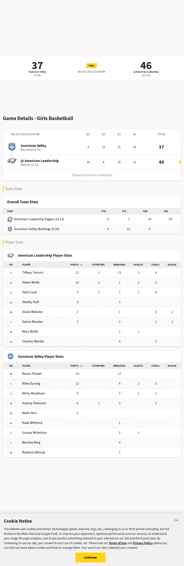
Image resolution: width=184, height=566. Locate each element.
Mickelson (34, 432)
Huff (30, 302)
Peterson (34, 403)
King (31, 442)
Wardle (33, 341)
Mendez (32, 321)
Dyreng (31, 383)
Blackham (33, 393)
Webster (32, 312)
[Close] (176, 523)
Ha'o (29, 413)
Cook (29, 292)
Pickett (32, 373)
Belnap (33, 452)
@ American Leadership (146, 71)
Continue (90, 560)
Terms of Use (117, 545)
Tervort (32, 272)
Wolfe (31, 282)
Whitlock (32, 423)
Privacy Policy (143, 545)
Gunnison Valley (37, 71)
